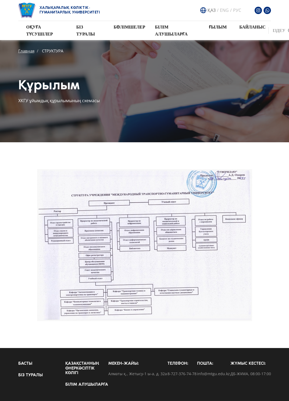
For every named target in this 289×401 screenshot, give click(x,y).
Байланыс (252, 27)
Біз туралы (30, 375)
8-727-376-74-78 (182, 374)
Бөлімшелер (129, 27)
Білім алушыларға (86, 384)
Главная (26, 51)
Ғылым (218, 27)
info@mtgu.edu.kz (213, 374)
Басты (25, 363)
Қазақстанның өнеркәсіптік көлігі (82, 368)
